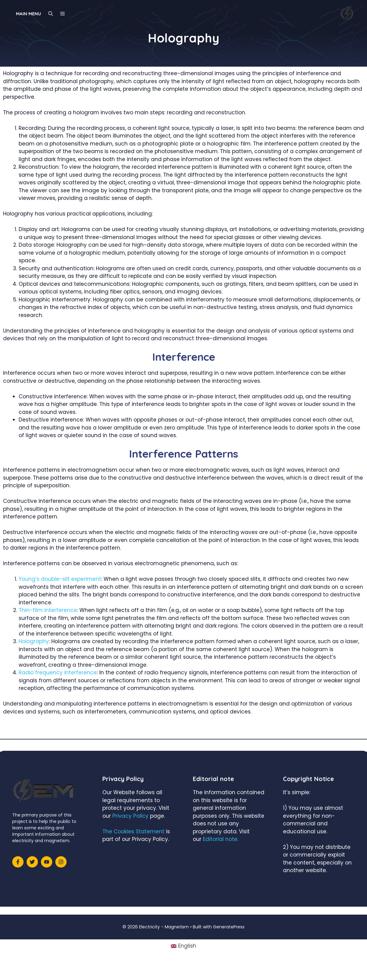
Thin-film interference (48, 610)
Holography (34, 641)
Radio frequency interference (58, 672)
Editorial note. (220, 839)
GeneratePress (228, 927)
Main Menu (28, 14)
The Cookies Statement (133, 831)
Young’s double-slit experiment (60, 579)
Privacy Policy (130, 816)
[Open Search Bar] (51, 13)
